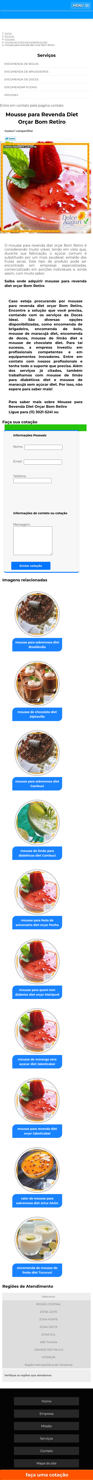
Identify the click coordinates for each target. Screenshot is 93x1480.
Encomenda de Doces (21, 79)
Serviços (46, 55)
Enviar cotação (31, 566)
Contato (46, 1451)
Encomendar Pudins (21, 87)
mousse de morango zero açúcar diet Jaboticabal (37, 1062)
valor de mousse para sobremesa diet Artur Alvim (37, 1201)
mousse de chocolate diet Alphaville (37, 714)
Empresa (46, 1414)
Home (47, 1401)
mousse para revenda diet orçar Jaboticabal (37, 1131)
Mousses (11, 95)
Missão (46, 1426)
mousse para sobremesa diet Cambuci (37, 784)
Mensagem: (32, 539)
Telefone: (32, 478)
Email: (37, 462)
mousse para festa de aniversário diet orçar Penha (37, 922)
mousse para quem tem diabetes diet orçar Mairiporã (37, 992)
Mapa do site (46, 1463)
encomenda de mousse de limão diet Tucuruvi (37, 1270)
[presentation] (40, 498)
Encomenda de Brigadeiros (26, 71)
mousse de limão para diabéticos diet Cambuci (37, 853)
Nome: (38, 447)
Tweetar (10, 138)
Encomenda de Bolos (21, 63)
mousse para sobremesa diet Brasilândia (37, 644)
